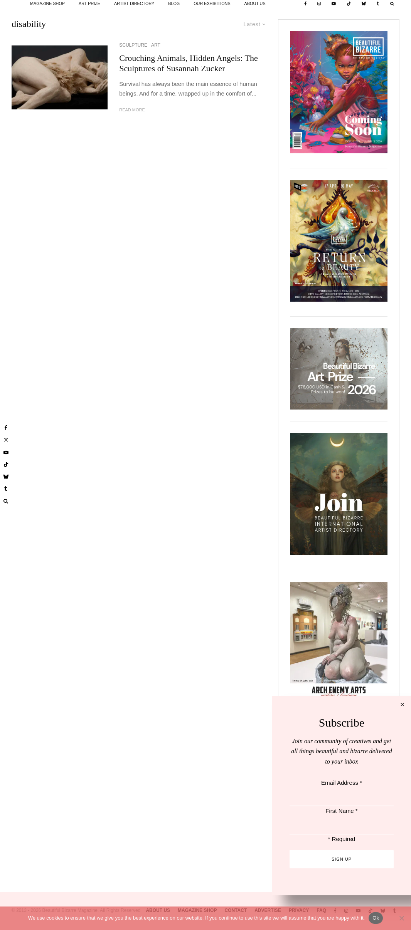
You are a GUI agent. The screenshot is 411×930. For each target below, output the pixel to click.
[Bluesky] (364, 4)
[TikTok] (348, 4)
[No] (401, 918)
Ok (375, 918)
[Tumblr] (378, 4)
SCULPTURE (133, 45)
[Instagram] (319, 4)
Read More (132, 109)
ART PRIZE (89, 3)
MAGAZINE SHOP (47, 3)
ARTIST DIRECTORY (134, 3)
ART (155, 45)
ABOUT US (255, 3)
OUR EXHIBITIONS (212, 3)
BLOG (174, 3)
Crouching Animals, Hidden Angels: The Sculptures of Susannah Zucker (188, 63)
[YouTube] (333, 4)
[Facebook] (305, 4)
